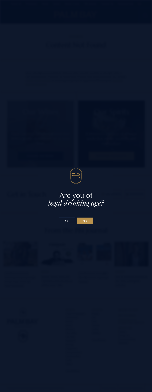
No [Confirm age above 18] (67, 221)
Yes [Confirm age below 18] (85, 221)
